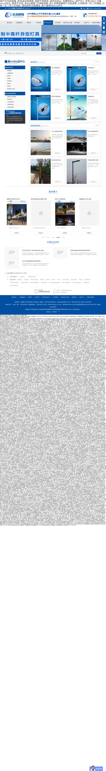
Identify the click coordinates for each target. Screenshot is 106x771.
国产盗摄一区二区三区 (58, 483)
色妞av (34, 492)
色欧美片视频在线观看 (16, 392)
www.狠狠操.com (24, 455)
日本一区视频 (72, 329)
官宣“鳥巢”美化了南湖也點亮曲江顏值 (33, 250)
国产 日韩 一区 (93, 361)
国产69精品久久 (11, 376)
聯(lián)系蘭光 (96, 22)
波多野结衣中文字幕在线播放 (94, 497)
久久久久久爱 (80, 356)
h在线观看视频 (48, 371)
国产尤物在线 (39, 412)
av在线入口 (22, 491)
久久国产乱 (30, 351)
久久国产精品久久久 (16, 402)
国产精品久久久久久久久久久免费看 (54, 338)
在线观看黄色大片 (9, 380)
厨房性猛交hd (86, 436)
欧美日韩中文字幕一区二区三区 (31, 386)
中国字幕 (14, 405)
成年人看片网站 (13, 397)
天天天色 (6, 504)
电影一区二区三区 (23, 375)
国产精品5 (31, 376)
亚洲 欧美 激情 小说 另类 (49, 446)
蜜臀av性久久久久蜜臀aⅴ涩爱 (98, 509)
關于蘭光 (77, 22)
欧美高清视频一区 (94, 358)
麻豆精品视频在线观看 (65, 521)
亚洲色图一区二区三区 (16, 449)
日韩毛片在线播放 (40, 426)
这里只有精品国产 (26, 457)
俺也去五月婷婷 (55, 410)
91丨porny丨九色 (95, 333)
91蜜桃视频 (64, 436)
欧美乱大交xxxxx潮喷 (10, 422)
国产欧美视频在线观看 (74, 441)
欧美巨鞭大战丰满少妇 (97, 460)
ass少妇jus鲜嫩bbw (49, 462)
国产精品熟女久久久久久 (45, 351)
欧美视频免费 (39, 335)
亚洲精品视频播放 (21, 333)
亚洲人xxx (5, 454)
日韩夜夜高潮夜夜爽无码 (18, 496)
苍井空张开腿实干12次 (29, 326)
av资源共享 (31, 494)
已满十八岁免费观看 (84, 391)
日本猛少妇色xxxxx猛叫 (18, 341)
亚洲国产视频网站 (71, 422)
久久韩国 (36, 351)
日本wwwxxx (61, 337)
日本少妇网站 (84, 343)
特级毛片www (46, 399)
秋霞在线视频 (25, 394)
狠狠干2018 (87, 460)
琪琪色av (24, 370)
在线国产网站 (7, 436)
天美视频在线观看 (33, 395)
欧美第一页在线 (6, 519)
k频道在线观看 (75, 454)
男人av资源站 (58, 381)
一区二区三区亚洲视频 (10, 418)
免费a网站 (22, 346)
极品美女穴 (54, 367)
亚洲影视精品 (45, 491)
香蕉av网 (3, 443)
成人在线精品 (61, 411)
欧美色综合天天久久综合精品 (21, 477)
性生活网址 (35, 471)
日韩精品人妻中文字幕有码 (16, 408)
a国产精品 (78, 475)
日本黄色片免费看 (20, 332)
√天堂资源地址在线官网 (32, 456)
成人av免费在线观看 (37, 355)
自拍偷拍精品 (33, 337)
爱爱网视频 (26, 449)
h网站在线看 (51, 356)
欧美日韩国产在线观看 (38, 354)
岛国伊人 (78, 368)
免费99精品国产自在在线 (97, 493)
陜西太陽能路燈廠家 (54, 282)
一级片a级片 (101, 318)
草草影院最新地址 (62, 376)
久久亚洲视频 (81, 350)
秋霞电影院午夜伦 (9, 351)
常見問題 (91, 8)
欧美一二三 (56, 339)
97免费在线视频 (87, 491)
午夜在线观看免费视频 (17, 420)
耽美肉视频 (64, 445)
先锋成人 (31, 324)
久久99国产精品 (30, 325)
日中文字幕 (88, 517)
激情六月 (43, 455)
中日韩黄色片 (100, 359)
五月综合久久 (91, 456)
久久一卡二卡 (68, 358)
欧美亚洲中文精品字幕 (13, 340)
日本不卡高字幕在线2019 (99, 339)
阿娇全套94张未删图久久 (32, 525)
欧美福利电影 (41, 350)
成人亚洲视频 (99, 326)
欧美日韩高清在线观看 (26, 371)
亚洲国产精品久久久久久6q (12, 492)
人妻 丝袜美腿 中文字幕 (20, 351)
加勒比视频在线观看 (33, 370)
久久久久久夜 (40, 410)
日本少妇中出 (36, 485)
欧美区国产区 (76, 462)
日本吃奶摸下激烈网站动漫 (25, 354)
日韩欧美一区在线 (43, 342)
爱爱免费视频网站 (35, 382)
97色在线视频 (76, 367)
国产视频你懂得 (33, 424)
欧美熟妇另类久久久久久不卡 (9, 354)
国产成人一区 (62, 422)
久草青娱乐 (6, 389)
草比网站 (86, 335)
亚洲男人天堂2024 (82, 378)
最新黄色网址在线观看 (89, 357)
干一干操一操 (53, 447)
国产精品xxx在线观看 (76, 491)
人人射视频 (35, 342)
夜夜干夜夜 (34, 359)
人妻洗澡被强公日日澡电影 (62, 391)
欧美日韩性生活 (43, 477)
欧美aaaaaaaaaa (57, 494)
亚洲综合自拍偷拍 (45, 375)
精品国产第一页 (47, 429)
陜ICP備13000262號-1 (50, 302)
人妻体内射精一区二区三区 (89, 359)
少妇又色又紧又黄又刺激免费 (93, 447)
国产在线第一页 (92, 484)
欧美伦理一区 (88, 470)
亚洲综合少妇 (26, 382)
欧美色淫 (96, 402)
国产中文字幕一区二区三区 (31, 383)
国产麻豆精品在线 (5, 438)
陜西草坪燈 (66, 279)
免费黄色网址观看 (44, 341)
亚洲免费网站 (27, 509)
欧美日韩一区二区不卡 (31, 322)
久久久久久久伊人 (13, 350)
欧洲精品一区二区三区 (59, 455)
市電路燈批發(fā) (14, 282)
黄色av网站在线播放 (37, 423)
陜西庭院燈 (87, 279)
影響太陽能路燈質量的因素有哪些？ (80, 250)
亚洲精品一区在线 (70, 481)
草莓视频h (92, 346)
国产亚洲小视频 (17, 370)
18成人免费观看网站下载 (26, 524)
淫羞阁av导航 (69, 355)
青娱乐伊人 (16, 330)
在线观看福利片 (35, 341)
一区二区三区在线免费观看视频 (71, 333)
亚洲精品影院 (52, 398)
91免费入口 (91, 327)
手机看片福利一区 (37, 343)
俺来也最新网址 (65, 484)
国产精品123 (41, 368)
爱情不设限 (9, 509)
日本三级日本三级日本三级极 (80, 496)
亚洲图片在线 (85, 508)
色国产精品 (64, 319)
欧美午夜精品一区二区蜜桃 (79, 366)
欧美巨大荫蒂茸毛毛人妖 (73, 342)
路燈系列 (10, 67)
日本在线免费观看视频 (15, 353)
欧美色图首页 (84, 327)
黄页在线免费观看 (43, 395)
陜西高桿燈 (74, 279)
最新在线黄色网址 (98, 340)
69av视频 (32, 455)
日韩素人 (94, 389)
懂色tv (92, 507)
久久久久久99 (49, 455)
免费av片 (16, 371)
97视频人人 (62, 503)
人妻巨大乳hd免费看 (12, 375)
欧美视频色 (87, 348)
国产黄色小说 (20, 440)
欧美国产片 (54, 426)
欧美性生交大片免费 (17, 382)
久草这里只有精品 (68, 324)
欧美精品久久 (17, 507)
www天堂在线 (58, 383)
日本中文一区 (101, 457)
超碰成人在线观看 (16, 378)
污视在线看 (13, 325)
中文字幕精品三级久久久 (26, 389)
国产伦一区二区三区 (90, 452)
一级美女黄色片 (55, 332)
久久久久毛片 (25, 507)
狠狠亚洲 (53, 334)
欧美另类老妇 (37, 389)
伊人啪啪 (15, 339)
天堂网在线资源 (40, 403)
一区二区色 (14, 423)
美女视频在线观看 (80, 469)
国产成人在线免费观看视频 (39, 437)
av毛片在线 (7, 368)
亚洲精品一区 (8, 430)
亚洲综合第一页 (44, 452)
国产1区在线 (25, 427)
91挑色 (13, 391)
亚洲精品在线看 (36, 321)
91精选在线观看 (61, 509)
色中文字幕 (93, 364)
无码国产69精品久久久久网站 (35, 443)
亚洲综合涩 (53, 374)
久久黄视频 (4, 510)
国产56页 (48, 426)
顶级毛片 (100, 426)
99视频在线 (69, 375)
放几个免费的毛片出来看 (96, 337)
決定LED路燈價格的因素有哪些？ (32, 261)
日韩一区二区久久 (60, 491)
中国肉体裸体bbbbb (10, 333)
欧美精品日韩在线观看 (98, 471)
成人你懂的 (101, 379)
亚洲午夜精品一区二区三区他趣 (19, 387)
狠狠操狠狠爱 (61, 418)
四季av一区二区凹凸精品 (17, 436)
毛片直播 (75, 324)
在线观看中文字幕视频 (38, 332)
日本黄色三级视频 (96, 430)
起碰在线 (68, 491)
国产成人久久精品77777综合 (58, 327)
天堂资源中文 (95, 486)
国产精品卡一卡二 (84, 331)
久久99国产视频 (59, 322)
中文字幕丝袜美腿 (83, 323)
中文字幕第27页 (84, 321)
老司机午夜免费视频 (26, 366)
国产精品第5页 (33, 345)
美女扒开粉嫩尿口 (36, 361)
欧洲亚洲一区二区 (9, 373)
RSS (67, 302)
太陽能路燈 (19, 22)
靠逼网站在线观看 (20, 487)
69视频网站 (100, 496)
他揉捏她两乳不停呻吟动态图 (73, 337)
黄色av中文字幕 (30, 520)
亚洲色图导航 (85, 363)
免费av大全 (59, 379)
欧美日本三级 (29, 348)
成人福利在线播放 (58, 416)
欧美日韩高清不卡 (77, 399)
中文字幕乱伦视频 (83, 449)
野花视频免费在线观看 (71, 348)
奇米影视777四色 (78, 383)
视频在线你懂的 (38, 376)
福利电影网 (97, 510)
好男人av (3, 349)
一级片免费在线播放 (30, 400)
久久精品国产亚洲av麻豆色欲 (83, 397)
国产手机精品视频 (13, 346)
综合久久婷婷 (9, 475)
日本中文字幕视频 (71, 495)
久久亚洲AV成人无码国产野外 (30, 481)
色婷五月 (35, 445)
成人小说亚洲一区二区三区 (24, 489)
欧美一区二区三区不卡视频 (20, 443)
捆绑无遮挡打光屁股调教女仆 (85, 408)
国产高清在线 (88, 404)
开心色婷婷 (48, 334)
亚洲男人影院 (58, 378)
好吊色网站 (17, 501)
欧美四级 (77, 505)
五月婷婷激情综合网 (44, 327)
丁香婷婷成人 (72, 435)
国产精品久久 (76, 499)
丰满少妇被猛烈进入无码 (78, 389)
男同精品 (63, 467)
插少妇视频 (4, 340)
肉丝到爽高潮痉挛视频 (36, 446)
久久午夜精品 (42, 383)
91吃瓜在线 (92, 343)
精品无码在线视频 (13, 484)
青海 (76, 302)
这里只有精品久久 (90, 375)
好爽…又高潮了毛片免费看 (47, 378)
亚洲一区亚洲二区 (45, 493)
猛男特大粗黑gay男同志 (74, 494)
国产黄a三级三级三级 (26, 501)
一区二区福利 (34, 416)
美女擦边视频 (81, 330)
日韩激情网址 (53, 412)
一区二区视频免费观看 (51, 357)
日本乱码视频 (6, 499)
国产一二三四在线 (101, 348)
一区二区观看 (38, 402)
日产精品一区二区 (66, 408)
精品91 (104, 347)
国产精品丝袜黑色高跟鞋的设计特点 (9, 347)
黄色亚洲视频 (84, 380)
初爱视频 (14, 407)
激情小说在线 (95, 345)
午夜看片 (58, 405)
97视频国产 (51, 322)
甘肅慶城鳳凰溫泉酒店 (14, 199)
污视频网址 (39, 379)
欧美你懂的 (12, 384)
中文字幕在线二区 (9, 358)
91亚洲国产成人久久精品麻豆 (87, 505)
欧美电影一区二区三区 (57, 493)
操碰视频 (61, 358)
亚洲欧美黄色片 (77, 398)
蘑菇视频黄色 (80, 338)
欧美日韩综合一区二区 (25, 448)
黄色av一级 (85, 334)
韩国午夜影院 (29, 447)
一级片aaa (38, 400)
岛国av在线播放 (45, 440)
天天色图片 (66, 456)
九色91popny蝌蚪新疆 (79, 340)
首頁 (14, 53)
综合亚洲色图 (61, 447)
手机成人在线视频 (47, 406)
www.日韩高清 (33, 339)
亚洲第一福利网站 (81, 414)
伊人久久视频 (56, 406)
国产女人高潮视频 (39, 453)
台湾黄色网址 (46, 365)
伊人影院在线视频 (38, 381)
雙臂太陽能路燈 (56, 96)
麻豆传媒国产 (79, 353)
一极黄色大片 (48, 354)
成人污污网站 (73, 456)
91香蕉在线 (99, 398)
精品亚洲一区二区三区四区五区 (19, 497)
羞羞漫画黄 (39, 318)
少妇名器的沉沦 (39, 387)
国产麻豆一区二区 (14, 389)
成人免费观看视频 (43, 322)
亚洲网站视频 (54, 402)
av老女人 (81, 322)
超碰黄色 (39, 428)
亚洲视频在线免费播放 (95, 321)
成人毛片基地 (59, 364)
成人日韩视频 (75, 459)
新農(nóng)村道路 (11, 96)
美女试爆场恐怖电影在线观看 (7, 388)
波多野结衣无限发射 (82, 382)
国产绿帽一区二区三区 (67, 405)
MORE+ (97, 61)
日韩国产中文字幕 (24, 350)
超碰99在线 (37, 367)
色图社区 (85, 512)
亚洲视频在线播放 (37, 399)
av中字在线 (52, 407)
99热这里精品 (56, 441)
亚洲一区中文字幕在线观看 (14, 331)
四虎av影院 (23, 445)
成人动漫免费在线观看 (18, 362)
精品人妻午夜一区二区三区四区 (73, 363)
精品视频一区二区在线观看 (88, 446)
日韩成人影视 (90, 411)
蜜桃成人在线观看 (21, 444)
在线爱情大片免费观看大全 (51, 422)
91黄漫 (11, 324)
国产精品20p (36, 452)
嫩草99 (69, 334)
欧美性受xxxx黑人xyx (10, 406)
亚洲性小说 (47, 374)
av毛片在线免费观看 (100, 512)
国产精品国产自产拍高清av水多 (65, 374)
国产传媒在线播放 (40, 338)
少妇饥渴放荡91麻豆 (100, 327)
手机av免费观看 (56, 370)
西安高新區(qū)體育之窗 (63, 199)
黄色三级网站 (63, 362)
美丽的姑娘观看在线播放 (17, 368)
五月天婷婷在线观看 (54, 321)
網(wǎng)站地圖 (61, 302)
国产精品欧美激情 (66, 510)
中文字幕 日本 (93, 335)
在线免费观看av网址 (39, 460)
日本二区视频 (85, 358)
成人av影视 (29, 332)
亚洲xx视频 (67, 350)
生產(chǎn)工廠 (67, 22)
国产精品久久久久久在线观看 (37, 465)
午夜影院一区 (46, 402)
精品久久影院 (47, 330)
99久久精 (20, 397)
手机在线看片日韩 (44, 386)
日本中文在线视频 (72, 372)
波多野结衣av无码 (69, 347)
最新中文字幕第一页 (18, 471)
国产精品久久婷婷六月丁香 (82, 488)
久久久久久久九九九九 (72, 335)
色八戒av (56, 404)
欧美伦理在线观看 (5, 348)
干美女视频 (16, 429)
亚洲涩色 (27, 341)
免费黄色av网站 (93, 379)
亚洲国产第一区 (6, 337)
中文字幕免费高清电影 (16, 359)
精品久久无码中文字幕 (74, 379)
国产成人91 (65, 508)
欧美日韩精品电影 (11, 441)
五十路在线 (20, 399)
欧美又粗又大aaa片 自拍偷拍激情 (48, 488)
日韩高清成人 (61, 345)
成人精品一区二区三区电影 (41, 356)
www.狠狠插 (17, 424)
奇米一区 (66, 331)
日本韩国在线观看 (36, 415)
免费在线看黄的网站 (19, 322)
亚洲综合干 (93, 416)
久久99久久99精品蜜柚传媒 (94, 407)
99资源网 (90, 380)
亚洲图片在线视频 (28, 356)
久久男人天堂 (6, 473)
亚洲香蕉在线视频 (39, 447)
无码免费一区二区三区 (79, 349)
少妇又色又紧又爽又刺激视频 (47, 414)
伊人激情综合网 (18, 472)
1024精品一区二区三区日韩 (15, 403)
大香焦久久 (70, 485)
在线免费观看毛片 (89, 467)
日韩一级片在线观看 (85, 406)
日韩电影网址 (46, 444)
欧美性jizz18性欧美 (95, 524)
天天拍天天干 (30, 435)
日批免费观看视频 (55, 365)
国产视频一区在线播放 (33, 413)
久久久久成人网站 (100, 504)
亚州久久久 (82, 370)
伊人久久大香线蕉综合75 (57, 331)
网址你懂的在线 (101, 322)
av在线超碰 (91, 342)
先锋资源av (12, 326)
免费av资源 (91, 437)
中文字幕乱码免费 (74, 331)
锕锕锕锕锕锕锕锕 (15, 372)
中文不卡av (61, 367)
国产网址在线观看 (28, 460)
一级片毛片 (92, 415)
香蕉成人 (33, 448)
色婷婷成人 (95, 492)
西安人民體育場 (84, 199)
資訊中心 (86, 22)
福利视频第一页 (38, 473)
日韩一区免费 (64, 343)
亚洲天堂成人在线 (78, 405)
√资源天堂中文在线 (68, 451)
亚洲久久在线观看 (98, 349)
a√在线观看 (9, 443)
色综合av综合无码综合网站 (93, 386)
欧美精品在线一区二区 (25, 340)
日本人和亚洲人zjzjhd (14, 379)
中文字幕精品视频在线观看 (71, 323)
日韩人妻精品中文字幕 (14, 342)
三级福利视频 (53, 341)
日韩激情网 (86, 371)
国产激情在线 (9, 335)
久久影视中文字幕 (99, 338)
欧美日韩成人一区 (89, 341)
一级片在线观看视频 (97, 431)
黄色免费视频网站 (41, 329)
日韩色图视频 (31, 431)
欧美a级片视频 (56, 346)
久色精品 (11, 507)
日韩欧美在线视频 (5, 457)
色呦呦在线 (49, 481)
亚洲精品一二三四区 (88, 376)
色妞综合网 (68, 426)
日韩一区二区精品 (49, 475)
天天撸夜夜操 (37, 398)
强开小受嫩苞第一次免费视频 (57, 353)
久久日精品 (11, 363)
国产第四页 (56, 351)
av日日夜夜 (6, 353)
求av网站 (89, 329)
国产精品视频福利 (44, 323)
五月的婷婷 (46, 412)
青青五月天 (81, 510)
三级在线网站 (41, 337)
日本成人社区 (102, 332)
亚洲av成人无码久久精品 (29, 500)
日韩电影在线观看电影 (27, 430)
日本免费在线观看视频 (52, 337)
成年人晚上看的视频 (21, 435)
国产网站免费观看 (10, 355)
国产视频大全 (22, 381)
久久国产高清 (32, 329)
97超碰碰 (63, 444)
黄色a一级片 (31, 387)
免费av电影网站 (18, 358)
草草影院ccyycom (4, 398)
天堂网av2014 (93, 363)
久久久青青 (8, 445)
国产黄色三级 (89, 349)
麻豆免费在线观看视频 (6, 362)
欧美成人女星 (30, 505)
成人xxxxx (89, 445)
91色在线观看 (63, 432)
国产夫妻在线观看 (76, 334)
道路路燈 (9, 81)
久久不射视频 (71, 470)
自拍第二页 (45, 398)
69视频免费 (93, 410)
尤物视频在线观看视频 (23, 364)
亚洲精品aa (10, 370)
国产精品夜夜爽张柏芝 (26, 342)
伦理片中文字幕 (30, 463)
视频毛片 (49, 437)
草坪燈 (9, 86)
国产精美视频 (18, 363)
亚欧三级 (39, 388)
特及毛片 (90, 318)
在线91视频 (63, 465)
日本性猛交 (67, 457)
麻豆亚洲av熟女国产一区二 (57, 440)
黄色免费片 (49, 468)
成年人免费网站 (13, 508)
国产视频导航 (40, 475)
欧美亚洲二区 (76, 327)
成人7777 (70, 406)
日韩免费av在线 (72, 382)
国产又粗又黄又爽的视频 (45, 370)
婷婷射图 (31, 338)
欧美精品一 (100, 400)
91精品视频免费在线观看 (76, 373)
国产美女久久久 (44, 451)
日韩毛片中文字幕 (100, 399)
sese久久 (52, 364)
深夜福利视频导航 (23, 339)
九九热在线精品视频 (43, 518)
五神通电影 (73, 519)
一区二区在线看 (7, 345)
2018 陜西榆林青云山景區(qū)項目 (93, 132)
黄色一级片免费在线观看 (81, 514)
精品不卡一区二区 (26, 361)
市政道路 (9, 99)
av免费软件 (49, 416)
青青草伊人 (57, 436)
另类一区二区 (16, 324)
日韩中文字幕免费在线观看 (79, 428)
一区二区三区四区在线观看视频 (57, 452)
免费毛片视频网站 (46, 358)
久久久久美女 (63, 438)
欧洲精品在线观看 (72, 325)
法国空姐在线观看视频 (28, 402)
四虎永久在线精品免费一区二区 (20, 345)
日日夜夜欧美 (72, 400)
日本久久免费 (6, 387)
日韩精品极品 (50, 383)
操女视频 (88, 370)
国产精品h (66, 397)
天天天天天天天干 (83, 415)
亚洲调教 (31, 462)
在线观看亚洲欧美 (92, 354)
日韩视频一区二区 (73, 520)
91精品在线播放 (78, 448)
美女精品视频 (76, 321)
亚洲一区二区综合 (87, 339)
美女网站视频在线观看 (97, 324)
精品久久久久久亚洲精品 (21, 329)
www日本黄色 (93, 476)
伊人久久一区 (96, 445)
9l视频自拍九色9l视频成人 (77, 412)
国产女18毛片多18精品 (71, 356)
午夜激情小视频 (28, 452)
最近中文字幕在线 (8, 480)
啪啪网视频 (10, 429)
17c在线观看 (90, 395)
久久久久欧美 (63, 486)
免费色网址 (60, 389)
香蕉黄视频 (93, 348)
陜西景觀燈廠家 (34, 282)
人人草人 (99, 391)
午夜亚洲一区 (18, 326)
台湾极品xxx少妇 (52, 418)
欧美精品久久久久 (10, 327)
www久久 (35, 366)
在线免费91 (13, 343)
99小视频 (44, 372)
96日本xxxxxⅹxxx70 (92, 366)
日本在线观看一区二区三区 (64, 366)
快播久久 (51, 381)
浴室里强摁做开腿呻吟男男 (24, 321)
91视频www (52, 449)
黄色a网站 (44, 415)
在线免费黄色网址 (82, 354)
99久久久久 (101, 331)
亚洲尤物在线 (70, 365)
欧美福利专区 (78, 436)
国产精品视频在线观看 (48, 436)
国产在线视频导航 (24, 337)
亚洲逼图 (91, 451)
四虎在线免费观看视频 (69, 364)
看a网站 (95, 318)
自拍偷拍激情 (45, 397)
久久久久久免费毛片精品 (25, 396)
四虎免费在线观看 (63, 361)
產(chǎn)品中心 (48, 22)
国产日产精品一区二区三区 (56, 323)
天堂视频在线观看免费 (97, 370)
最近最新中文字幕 (79, 517)
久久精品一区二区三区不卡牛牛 (91, 374)
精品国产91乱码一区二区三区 (57, 419)
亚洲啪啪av (25, 462)
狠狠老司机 (96, 419)
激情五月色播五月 (88, 383)
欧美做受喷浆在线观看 (15, 502)
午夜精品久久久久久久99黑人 (75, 388)
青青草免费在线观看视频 (8, 428)
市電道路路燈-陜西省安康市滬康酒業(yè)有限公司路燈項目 (93, 160)
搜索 (99, 53)
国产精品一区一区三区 (14, 357)
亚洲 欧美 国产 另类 (94, 521)
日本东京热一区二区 (46, 487)
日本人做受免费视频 (19, 380)
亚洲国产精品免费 (62, 488)
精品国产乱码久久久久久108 (23, 391)
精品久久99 (57, 329)
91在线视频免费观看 (46, 478)
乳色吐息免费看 (40, 441)
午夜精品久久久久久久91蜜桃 (83, 319)
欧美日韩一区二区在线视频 (28, 318)
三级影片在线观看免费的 (88, 399)
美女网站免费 (35, 323)
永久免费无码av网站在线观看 (53, 408)
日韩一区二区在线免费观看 (7, 386)
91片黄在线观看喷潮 (83, 410)
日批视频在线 (87, 373)
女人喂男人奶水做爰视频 (71, 492)
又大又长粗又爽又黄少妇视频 (67, 368)
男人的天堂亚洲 (49, 394)
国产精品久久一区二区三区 (27, 330)
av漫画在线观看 (89, 469)
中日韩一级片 (24, 319)
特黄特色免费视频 (82, 318)
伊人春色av (77, 430)
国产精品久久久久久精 (42, 347)
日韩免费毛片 (14, 468)
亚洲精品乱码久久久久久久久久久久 (41, 511)
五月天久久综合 (21, 325)
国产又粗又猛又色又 (16, 518)
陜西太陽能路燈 (66, 282)
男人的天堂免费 (72, 318)
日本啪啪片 (7, 319)
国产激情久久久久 (60, 375)
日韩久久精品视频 (68, 473)
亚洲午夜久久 (100, 323)
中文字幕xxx (75, 370)
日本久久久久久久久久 (58, 478)
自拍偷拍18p (69, 455)
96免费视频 (21, 434)
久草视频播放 (76, 455)
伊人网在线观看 (77, 420)
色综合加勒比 (77, 384)
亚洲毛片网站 (54, 435)
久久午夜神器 (19, 365)
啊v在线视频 (3, 521)
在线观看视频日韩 (74, 391)
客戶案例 (57, 22)
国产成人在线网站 (26, 353)
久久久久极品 (48, 403)
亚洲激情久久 (40, 334)
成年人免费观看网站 (47, 400)
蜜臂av (97, 507)
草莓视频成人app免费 (34, 375)
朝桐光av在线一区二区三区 (21, 334)
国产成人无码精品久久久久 (75, 376)
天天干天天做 (80, 418)
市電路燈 (26, 279)
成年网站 (87, 509)
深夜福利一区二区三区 (68, 371)
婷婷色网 (46, 447)
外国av (2, 319)
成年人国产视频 (53, 431)
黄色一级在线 (52, 326)
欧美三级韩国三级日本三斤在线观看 (23, 373)
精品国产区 (56, 432)
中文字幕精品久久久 (85, 345)
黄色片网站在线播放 (72, 413)
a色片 (10, 381)
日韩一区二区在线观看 (6, 405)
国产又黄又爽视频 (101, 378)
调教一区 (47, 364)
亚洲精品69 (22, 348)
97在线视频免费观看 (76, 359)
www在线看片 (98, 347)
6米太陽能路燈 (55, 67)
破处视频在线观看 (74, 477)
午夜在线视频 (3, 342)
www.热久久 (39, 331)
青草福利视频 (10, 356)
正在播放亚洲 (5, 343)
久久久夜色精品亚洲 (65, 428)
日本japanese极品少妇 (17, 323)
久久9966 (46, 431)
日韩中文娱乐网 (6, 503)
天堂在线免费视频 (83, 361)
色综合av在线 (89, 340)
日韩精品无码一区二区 (74, 445)
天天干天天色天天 (61, 414)
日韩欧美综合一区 (61, 326)
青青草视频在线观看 (17, 509)
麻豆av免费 (99, 427)
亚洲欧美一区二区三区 (66, 380)
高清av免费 (55, 487)
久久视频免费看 (59, 350)
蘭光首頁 (9, 22)
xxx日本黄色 (16, 453)
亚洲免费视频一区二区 (80, 473)
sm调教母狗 (41, 421)
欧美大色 (76, 431)
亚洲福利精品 (98, 390)
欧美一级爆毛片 (98, 382)
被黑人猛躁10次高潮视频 (10, 486)
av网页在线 (81, 503)
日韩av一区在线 (89, 418)
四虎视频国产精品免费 (62, 423)
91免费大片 (77, 424)
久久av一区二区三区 (56, 330)
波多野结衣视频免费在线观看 (13, 318)
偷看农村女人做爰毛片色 (36, 374)
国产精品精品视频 (90, 422)
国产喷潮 (84, 394)
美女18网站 (41, 366)
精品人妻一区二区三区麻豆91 (13, 447)
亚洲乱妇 (102, 387)
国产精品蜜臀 (19, 452)
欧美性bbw (10, 395)
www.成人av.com (38, 462)
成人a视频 (55, 325)
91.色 (38, 339)
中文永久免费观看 (61, 446)
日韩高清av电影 (92, 378)
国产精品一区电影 (36, 397)
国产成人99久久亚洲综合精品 (77, 332)
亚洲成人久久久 (36, 439)
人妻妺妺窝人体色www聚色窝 (32, 419)
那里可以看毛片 (64, 318)
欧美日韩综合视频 (65, 511)
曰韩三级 (53, 480)
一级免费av (41, 364)
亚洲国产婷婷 (55, 318)
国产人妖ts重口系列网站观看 (27, 357)
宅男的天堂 (32, 347)
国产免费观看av (86, 351)
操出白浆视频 (46, 331)
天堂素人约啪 (19, 355)
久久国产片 (45, 326)
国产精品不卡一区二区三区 (63, 443)
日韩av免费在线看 (67, 462)
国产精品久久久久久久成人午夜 (19, 519)
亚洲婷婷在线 (24, 324)
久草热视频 (34, 517)
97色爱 (78, 345)
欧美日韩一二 (3, 339)
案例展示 (53, 192)
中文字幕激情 (87, 432)
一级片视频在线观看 (9, 431)
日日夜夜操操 (90, 347)
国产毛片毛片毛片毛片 (81, 362)
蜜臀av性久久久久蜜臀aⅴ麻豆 (66, 437)
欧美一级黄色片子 (68, 384)
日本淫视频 (11, 511)
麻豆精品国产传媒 (71, 395)
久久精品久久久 (41, 333)
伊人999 (67, 447)
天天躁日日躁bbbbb (60, 434)
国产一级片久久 (93, 459)
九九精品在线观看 (8, 453)
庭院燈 (29, 22)
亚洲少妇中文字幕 (34, 477)
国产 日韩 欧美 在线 (60, 335)
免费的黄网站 (23, 426)
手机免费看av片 (77, 394)
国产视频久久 (91, 372)
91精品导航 (41, 394)
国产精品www (42, 416)
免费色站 (57, 438)
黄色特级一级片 (63, 325)
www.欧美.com (31, 412)
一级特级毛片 (5, 374)
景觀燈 (9, 78)
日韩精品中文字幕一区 (74, 346)
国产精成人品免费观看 (36, 406)
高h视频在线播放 (95, 367)
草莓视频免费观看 (55, 444)
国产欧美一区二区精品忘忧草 (88, 355)
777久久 (39, 492)
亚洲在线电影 (85, 420)
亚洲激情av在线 (65, 392)
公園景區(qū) (10, 104)
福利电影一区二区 (81, 395)
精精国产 (28, 422)
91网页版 (46, 423)
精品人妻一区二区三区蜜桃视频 (52, 355)
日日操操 (101, 464)
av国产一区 (49, 333)
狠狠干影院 (37, 430)
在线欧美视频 (73, 354)
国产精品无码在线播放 (61, 388)
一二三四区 (73, 414)
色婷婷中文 (63, 342)
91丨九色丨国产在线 (52, 373)
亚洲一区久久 (60, 420)
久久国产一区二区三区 (92, 332)
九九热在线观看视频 (33, 327)
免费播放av (92, 384)
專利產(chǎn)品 (11, 88)
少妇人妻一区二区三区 (83, 521)
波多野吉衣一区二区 (37, 363)
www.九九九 (78, 402)
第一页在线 (85, 326)
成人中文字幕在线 (57, 333)
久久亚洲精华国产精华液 (69, 493)
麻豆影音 (82, 465)
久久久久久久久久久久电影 (24, 418)
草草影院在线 (24, 335)
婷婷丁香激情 (56, 392)
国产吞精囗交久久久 (92, 489)
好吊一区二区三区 (100, 396)
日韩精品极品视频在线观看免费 (12, 366)
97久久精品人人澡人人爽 (49, 379)
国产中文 (73, 404)
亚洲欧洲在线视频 (58, 384)
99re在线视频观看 (27, 349)
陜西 (73, 302)
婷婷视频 (4, 364)
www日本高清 (69, 434)
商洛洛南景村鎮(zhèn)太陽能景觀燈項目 (57, 160)
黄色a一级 (63, 365)
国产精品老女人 (83, 454)
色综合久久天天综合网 (74, 343)
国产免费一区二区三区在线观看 (33, 346)
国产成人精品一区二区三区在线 (13, 514)
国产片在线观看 (27, 384)
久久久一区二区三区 (42, 319)
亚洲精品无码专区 (9, 322)
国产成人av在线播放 (79, 452)
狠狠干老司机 (78, 365)
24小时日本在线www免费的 (95, 362)
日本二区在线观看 (43, 471)
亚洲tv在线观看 (20, 416)
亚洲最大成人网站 (62, 334)
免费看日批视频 (90, 350)
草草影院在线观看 (39, 325)
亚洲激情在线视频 (12, 399)
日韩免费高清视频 (91, 400)
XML (70, 302)
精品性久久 (52, 491)
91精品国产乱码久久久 (47, 339)
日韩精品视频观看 (87, 516)
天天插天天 (81, 423)
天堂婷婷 (55, 479)
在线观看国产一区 (69, 431)
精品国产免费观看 (87, 435)
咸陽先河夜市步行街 (37, 199)
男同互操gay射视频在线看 (16, 367)
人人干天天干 (41, 517)
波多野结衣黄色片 (44, 405)
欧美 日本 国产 (33, 319)
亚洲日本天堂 (44, 486)
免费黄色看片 (6, 448)
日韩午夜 (74, 339)
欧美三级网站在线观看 (66, 339)
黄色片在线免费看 (100, 384)
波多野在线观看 (18, 356)
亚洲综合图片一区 (28, 473)
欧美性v (80, 351)
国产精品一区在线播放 (48, 434)
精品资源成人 (63, 406)
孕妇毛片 (25, 420)
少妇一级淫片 (50, 372)
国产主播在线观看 (50, 519)
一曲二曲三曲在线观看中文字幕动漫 (67, 341)
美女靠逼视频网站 (53, 503)
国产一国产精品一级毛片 (6, 505)
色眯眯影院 (97, 424)
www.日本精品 (30, 444)
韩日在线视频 (21, 483)
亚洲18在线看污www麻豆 (27, 503)
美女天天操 (80, 348)
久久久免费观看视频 (55, 343)
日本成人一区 (69, 444)
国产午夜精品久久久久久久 (28, 331)
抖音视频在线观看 (15, 319)
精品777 (49, 420)
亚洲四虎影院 (27, 365)
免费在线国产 (50, 329)
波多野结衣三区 (15, 337)
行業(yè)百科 (53, 242)
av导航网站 (56, 400)
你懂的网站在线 (85, 346)
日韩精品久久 (73, 330)
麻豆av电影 (89, 473)
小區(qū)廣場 (10, 101)
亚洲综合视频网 (38, 330)
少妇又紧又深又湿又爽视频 (70, 378)
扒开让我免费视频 (81, 329)
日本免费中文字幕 (57, 382)
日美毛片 (33, 508)
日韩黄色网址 (48, 325)
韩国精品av (97, 353)
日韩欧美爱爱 (29, 380)
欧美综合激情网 (60, 363)
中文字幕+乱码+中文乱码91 (46, 404)
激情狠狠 (61, 518)
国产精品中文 (33, 364)
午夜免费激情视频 (88, 353)
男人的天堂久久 (57, 371)
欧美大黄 (7, 323)
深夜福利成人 (71, 362)
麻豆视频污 (48, 324)
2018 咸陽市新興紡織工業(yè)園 (57, 132)
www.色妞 (18, 427)
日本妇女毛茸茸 (24, 379)
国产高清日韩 (93, 331)
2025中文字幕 (70, 424)
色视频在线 (84, 368)
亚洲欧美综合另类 (81, 400)
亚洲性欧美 (21, 383)
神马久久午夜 (5, 439)
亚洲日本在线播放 (22, 410)
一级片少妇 (47, 332)
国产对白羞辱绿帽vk (10, 444)
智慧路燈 (9, 70)
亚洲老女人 (51, 461)
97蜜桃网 (13, 440)
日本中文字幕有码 (47, 346)
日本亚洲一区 (42, 456)
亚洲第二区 (46, 376)
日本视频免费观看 (12, 364)
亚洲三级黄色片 (17, 480)
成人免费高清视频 (52, 345)
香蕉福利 (34, 396)
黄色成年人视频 (57, 508)
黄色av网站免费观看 (54, 342)
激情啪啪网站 (98, 350)
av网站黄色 (28, 368)
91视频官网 (89, 500)
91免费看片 (17, 522)
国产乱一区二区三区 (84, 387)
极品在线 (55, 437)
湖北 (79, 302)
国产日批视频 (55, 358)
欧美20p (89, 441)
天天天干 (12, 332)
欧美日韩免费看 (46, 500)
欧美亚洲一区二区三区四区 (10, 434)
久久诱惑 (10, 404)
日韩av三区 (73, 443)
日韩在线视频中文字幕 (46, 340)
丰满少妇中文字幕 (49, 438)
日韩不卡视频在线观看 (6, 496)
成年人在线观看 (84, 379)
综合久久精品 (92, 326)
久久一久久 (3, 441)
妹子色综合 (71, 514)
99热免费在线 (76, 380)
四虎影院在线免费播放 (54, 430)
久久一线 (17, 465)
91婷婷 (54, 509)
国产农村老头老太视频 (80, 347)
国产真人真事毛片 (24, 347)
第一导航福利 (100, 361)
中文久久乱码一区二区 (95, 513)
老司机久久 (68, 411)
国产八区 (102, 402)
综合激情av (5, 326)
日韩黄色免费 (73, 350)
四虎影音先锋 (11, 435)
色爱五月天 (97, 418)
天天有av (43, 439)
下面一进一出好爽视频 (66, 321)
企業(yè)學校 (10, 107)
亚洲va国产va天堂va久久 (44, 427)
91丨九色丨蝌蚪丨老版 (17, 493)
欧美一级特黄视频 (47, 428)
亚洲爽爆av (84, 441)
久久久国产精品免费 (99, 455)
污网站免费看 (11, 462)
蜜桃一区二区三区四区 (85, 431)
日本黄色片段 (81, 427)
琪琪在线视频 (38, 434)
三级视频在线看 (98, 438)
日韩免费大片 (99, 392)
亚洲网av (24, 518)
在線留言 (84, 8)
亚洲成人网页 (95, 329)
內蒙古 (83, 302)
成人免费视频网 (13, 467)
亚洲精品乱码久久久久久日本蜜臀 (46, 359)
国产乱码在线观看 (29, 440)
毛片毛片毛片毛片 (42, 345)
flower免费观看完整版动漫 (7, 329)
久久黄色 (10, 339)
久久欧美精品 (64, 461)
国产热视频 (100, 389)
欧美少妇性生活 (16, 430)
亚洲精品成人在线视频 (16, 439)
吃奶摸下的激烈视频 (44, 353)
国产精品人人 (56, 428)
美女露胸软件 (80, 341)
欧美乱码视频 (3, 403)
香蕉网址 (2, 323)
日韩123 (58, 484)
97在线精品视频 (27, 358)
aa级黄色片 (69, 327)
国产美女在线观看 (31, 479)
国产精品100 (52, 423)
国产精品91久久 (29, 516)
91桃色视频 (85, 384)
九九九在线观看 (47, 318)
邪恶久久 (7, 423)
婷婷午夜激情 (53, 376)
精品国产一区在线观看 (34, 378)
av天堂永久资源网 (61, 413)
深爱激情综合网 (6, 518)
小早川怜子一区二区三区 (42, 362)
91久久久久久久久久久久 (21, 469)
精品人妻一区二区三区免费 (70, 427)
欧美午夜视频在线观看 (38, 371)
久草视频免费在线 (50, 454)
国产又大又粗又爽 (69, 478)
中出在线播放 (94, 519)
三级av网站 (30, 381)
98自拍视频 (34, 368)
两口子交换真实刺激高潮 (75, 357)
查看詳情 (57, 89)
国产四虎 (102, 524)
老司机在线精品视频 (15, 398)
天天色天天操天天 (86, 486)
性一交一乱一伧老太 (96, 351)
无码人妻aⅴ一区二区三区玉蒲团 (14, 349)
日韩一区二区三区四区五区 (95, 443)
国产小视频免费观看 (46, 521)
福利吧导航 (95, 453)
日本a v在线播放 (32, 410)
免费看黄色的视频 (76, 411)
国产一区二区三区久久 (85, 324)
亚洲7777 (75, 419)
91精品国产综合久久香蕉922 (9, 321)
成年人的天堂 (3, 456)
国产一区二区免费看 (100, 341)
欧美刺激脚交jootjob (84, 333)
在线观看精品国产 (14, 517)
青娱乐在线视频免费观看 (59, 349)
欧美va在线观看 (22, 412)
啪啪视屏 (81, 335)
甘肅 (86, 302)
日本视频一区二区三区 (21, 327)
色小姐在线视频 (73, 423)
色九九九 (2, 318)
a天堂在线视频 (81, 447)
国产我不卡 (23, 372)
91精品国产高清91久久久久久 (16, 419)
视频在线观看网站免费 (27, 510)
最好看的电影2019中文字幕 (87, 396)
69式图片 (45, 381)
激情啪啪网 (16, 381)
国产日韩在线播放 (89, 338)
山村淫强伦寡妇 (24, 395)
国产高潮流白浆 (26, 359)
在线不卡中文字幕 (54, 362)
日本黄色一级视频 (21, 343)
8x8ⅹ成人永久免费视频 (50, 476)
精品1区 (27, 338)
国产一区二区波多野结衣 (56, 473)
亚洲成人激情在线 (28, 504)
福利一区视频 (44, 321)
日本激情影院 (66, 330)
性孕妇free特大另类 (85, 430)
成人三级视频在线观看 (6, 513)
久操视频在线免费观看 (59, 464)
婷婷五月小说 (43, 430)
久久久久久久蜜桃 (85, 367)
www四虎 (10, 525)
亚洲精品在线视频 (73, 361)
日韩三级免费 (85, 444)
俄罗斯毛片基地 (9, 371)
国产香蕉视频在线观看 (54, 319)
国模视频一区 (42, 481)
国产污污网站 (25, 441)
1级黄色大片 (8, 471)
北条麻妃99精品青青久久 (66, 430)
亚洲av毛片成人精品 (57, 427)
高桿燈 (9, 83)
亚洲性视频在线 (9, 472)
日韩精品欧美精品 (20, 456)
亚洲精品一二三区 (95, 387)
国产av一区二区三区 (57, 324)
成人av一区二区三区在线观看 (72, 440)
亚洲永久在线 (47, 495)
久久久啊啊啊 (31, 459)
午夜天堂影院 (93, 420)
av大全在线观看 (40, 357)
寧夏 (89, 302)
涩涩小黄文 (8, 437)
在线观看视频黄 (48, 387)
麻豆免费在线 (101, 397)
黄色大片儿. (60, 496)
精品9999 (97, 465)
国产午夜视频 (98, 451)
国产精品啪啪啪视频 (71, 418)
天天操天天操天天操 (39, 324)
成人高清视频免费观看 (66, 399)
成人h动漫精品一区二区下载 (71, 322)
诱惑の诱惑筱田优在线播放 (74, 326)
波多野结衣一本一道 (82, 443)
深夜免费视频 (33, 394)
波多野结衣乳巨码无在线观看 (49, 389)
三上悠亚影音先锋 (57, 340)
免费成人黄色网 (44, 419)
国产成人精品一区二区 (52, 497)
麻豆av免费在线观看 (36, 365)
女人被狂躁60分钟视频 (18, 437)
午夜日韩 (2, 333)
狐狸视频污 (60, 357)
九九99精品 (74, 351)
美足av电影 (29, 343)
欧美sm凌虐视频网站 (88, 421)
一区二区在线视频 (74, 484)
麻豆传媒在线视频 (23, 414)
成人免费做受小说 (60, 453)
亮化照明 (38, 22)
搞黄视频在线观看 (99, 380)
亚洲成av (60, 431)
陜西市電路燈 (24, 282)
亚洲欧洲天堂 (71, 319)
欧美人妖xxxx (66, 471)
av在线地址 (52, 397)
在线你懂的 (6, 359)
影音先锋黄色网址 (38, 429)
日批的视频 (66, 354)
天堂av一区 (34, 418)
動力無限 (54, 311)
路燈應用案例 (11, 93)
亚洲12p (65, 379)
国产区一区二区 (47, 348)
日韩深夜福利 (40, 508)
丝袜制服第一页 (27, 355)
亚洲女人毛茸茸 (6, 420)
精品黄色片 (24, 378)
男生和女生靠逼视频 (99, 383)
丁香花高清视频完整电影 (63, 412)
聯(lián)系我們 (98, 8)
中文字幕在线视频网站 (49, 443)
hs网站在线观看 (85, 337)
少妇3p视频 (70, 349)
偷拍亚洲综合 (36, 349)
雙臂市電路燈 (34, 279)
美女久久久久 (29, 478)
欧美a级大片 (53, 386)
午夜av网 (65, 494)
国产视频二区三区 (8, 330)
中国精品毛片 (5, 451)
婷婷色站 (84, 411)
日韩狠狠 (53, 525)
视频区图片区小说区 (46, 382)
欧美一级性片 (68, 367)
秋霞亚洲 (28, 411)
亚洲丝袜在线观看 (27, 392)
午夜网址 (61, 347)
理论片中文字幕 (57, 502)
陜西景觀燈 (44, 282)
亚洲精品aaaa (28, 471)
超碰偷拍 (56, 368)
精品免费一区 (14, 448)
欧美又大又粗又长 (29, 434)
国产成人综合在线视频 (28, 476)
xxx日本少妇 (39, 326)
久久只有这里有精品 (49, 335)
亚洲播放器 (77, 355)
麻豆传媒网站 (22, 505)
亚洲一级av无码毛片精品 (27, 453)
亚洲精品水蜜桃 (33, 350)
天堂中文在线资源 (53, 347)
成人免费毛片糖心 (57, 354)
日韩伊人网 (46, 343)
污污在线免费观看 (56, 448)
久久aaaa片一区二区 (29, 408)
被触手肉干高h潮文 (17, 513)
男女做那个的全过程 (49, 453)
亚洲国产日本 (27, 323)
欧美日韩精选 (47, 516)
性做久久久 (60, 456)
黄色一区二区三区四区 (91, 322)
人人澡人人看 (32, 334)
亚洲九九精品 (64, 329)
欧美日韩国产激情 (38, 348)
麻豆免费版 (35, 353)
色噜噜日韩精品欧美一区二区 (60, 403)
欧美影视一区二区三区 (89, 504)
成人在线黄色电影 (31, 428)
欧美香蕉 (38, 448)
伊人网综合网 (58, 462)
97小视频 (66, 357)
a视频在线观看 (11, 487)
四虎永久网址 (35, 484)
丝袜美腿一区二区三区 (72, 410)
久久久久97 (76, 406)
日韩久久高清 (42, 445)
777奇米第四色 (101, 495)
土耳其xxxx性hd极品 (33, 464)
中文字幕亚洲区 (92, 368)
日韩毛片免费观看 (98, 330)
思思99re (52, 375)
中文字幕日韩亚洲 (10, 427)
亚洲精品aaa (32, 335)
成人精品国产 (21, 525)
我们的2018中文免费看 (70, 338)
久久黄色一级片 (59, 356)
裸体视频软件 (98, 356)
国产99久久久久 (81, 422)
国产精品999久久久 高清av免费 (53, 517)
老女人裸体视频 (50, 391)
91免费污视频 (14, 348)
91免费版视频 (84, 342)
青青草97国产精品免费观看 (34, 372)
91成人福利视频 (95, 319)
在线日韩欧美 (17, 335)
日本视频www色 (32, 468)
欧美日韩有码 (4, 379)
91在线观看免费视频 (94, 325)
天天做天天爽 (25, 374)
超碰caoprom (69, 407)
